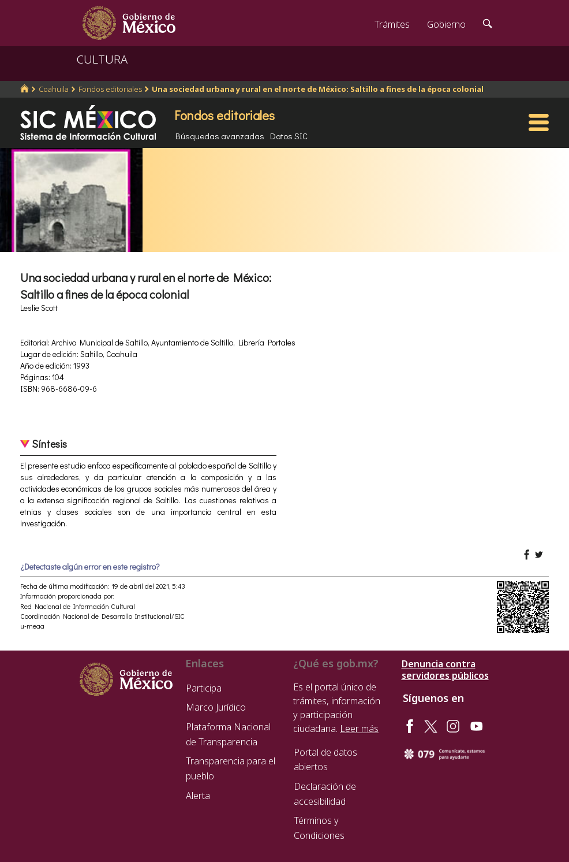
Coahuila (54, 89)
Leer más (359, 728)
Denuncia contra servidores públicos (445, 669)
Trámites (392, 24)
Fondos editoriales (110, 89)
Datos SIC (289, 136)
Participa (204, 688)
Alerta (198, 795)
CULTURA (102, 59)
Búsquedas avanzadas (219, 136)
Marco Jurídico (216, 707)
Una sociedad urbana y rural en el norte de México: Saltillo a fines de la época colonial (318, 89)
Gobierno (446, 24)
